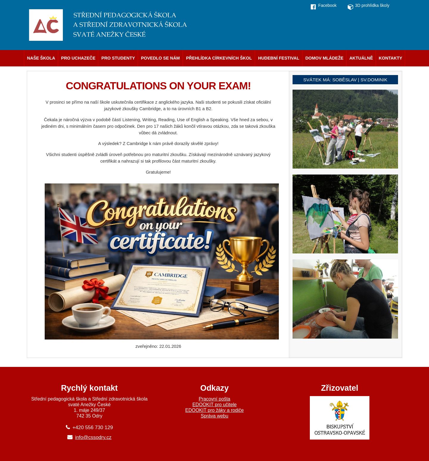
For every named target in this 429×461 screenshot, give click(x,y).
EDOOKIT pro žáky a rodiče (214, 410)
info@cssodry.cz (93, 437)
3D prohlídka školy (372, 5)
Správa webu (215, 415)
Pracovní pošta (214, 398)
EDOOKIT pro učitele (214, 404)
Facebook (327, 5)
